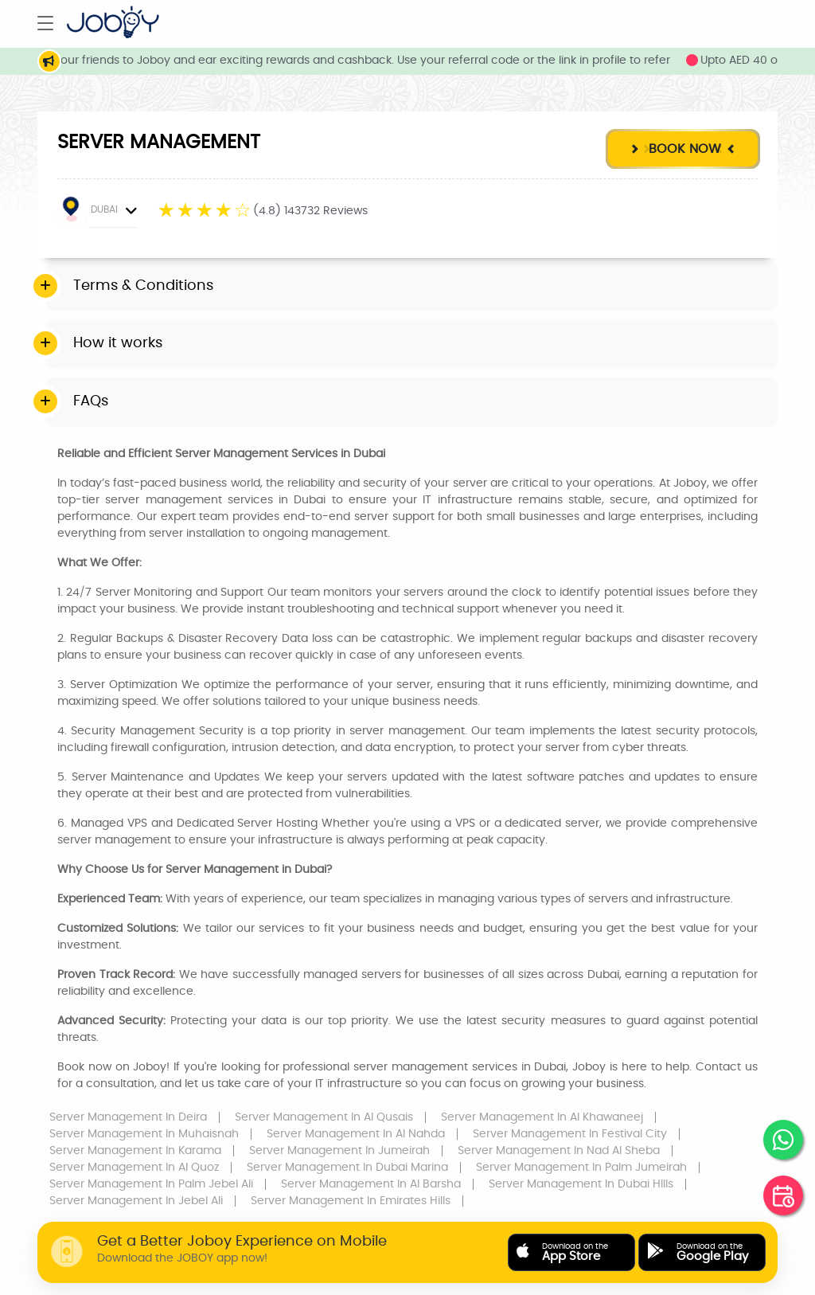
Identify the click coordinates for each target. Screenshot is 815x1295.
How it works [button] (117, 343)
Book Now (682, 148)
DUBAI (98, 212)
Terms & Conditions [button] (143, 286)
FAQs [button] (90, 401)
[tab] (411, 286)
